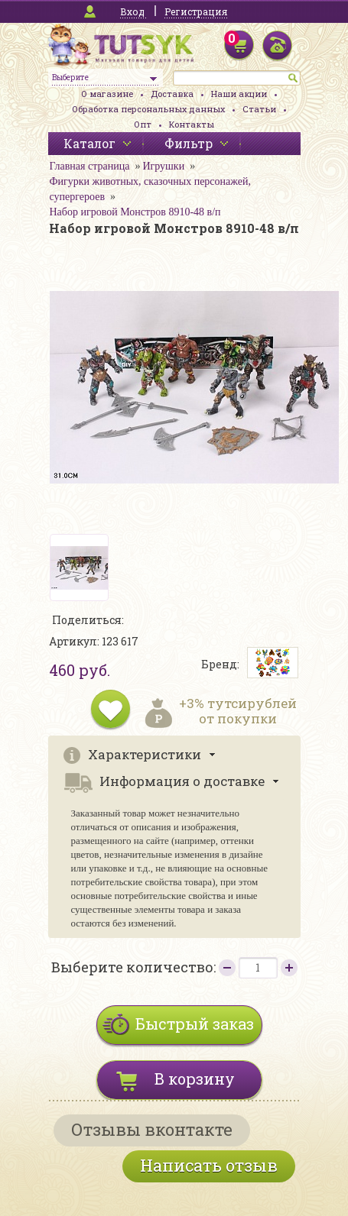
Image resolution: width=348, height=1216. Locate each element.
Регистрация (195, 11)
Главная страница (90, 166)
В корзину (194, 1078)
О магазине (107, 93)
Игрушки (163, 166)
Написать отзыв (209, 1165)
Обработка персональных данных (148, 109)
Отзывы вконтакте (152, 1129)
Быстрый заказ (194, 1023)
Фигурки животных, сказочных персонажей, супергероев (150, 189)
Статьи (259, 109)
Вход (132, 11)
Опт (142, 124)
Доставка (172, 93)
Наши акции (239, 93)
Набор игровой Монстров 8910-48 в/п (135, 212)
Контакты (191, 124)
